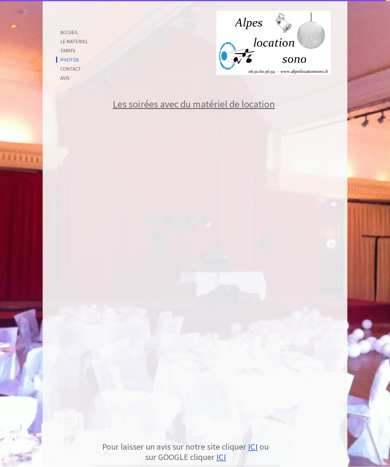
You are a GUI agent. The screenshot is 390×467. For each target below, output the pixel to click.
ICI (253, 446)
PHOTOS (69, 60)
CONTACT (70, 69)
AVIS (64, 78)
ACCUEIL (69, 32)
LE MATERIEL (74, 41)
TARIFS (67, 50)
